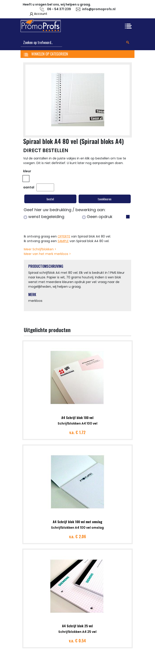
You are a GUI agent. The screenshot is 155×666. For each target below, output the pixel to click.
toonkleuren (104, 199)
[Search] (41, 42)
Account (40, 13)
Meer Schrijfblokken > (40, 249)
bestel (50, 199)
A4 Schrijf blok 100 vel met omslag (77, 521)
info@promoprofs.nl (98, 9)
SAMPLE (63, 241)
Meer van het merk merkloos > (47, 254)
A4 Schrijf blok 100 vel (77, 417)
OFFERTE (64, 236)
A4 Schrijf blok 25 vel (77, 625)
